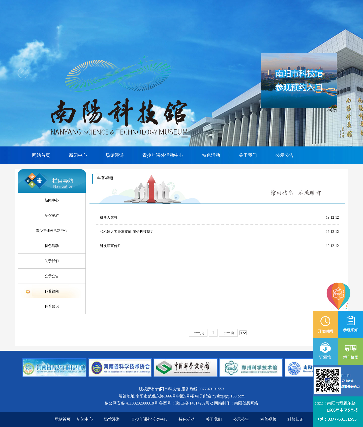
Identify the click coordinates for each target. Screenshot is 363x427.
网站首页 (41, 155)
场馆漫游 (115, 155)
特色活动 (211, 155)
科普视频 (52, 291)
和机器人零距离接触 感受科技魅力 (127, 232)
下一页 (228, 333)
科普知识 (52, 306)
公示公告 (285, 155)
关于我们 (248, 155)
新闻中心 (78, 155)
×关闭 (332, 111)
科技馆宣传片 (110, 246)
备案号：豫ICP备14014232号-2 (186, 403)
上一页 (198, 333)
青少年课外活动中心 (162, 155)
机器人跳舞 (108, 217)
